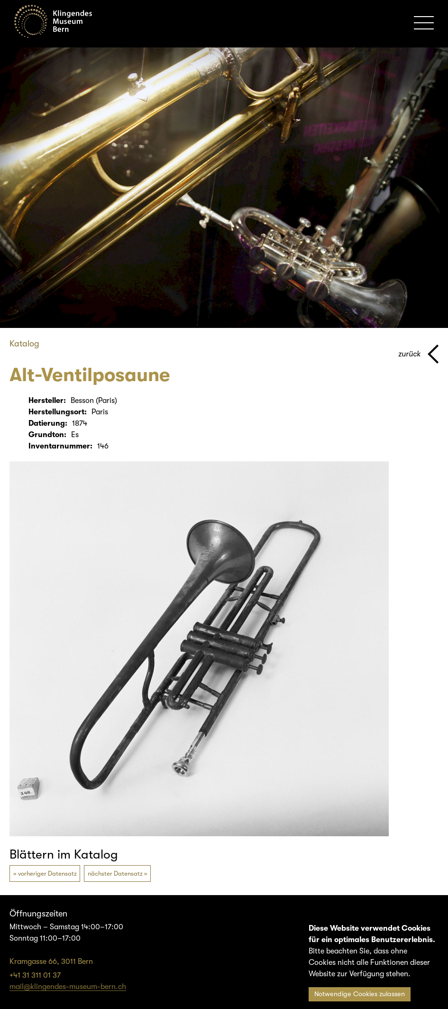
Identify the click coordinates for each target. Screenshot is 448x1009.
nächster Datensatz (115, 873)
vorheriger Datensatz (47, 873)
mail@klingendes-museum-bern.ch (67, 986)
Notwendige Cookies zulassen (359, 994)
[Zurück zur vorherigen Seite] (418, 354)
